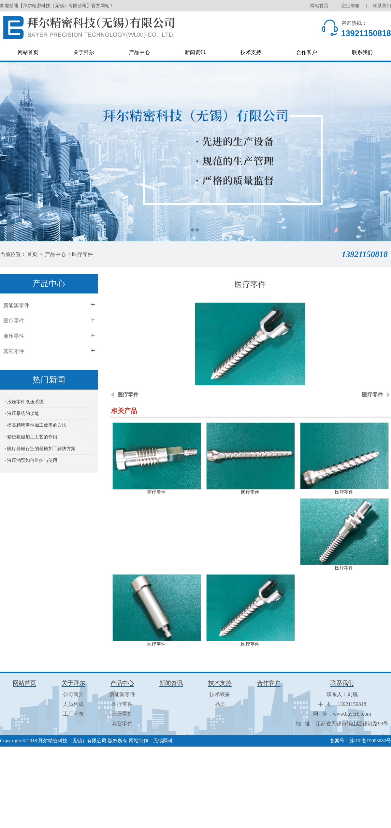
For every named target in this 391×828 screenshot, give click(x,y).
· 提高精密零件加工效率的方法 (35, 425)
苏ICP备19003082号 (370, 740)
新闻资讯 (195, 52)
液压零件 (13, 336)
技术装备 (220, 694)
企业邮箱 (350, 5)
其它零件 (13, 351)
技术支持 (250, 52)
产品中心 (139, 52)
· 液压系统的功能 (22, 413)
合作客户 (306, 52)
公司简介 (73, 694)
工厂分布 (73, 714)
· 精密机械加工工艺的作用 (31, 437)
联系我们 (382, 5)
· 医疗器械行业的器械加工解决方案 (40, 448)
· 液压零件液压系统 (24, 401)
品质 (220, 704)
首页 (32, 254)
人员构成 (73, 704)
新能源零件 (16, 305)
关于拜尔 (83, 52)
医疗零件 (82, 254)
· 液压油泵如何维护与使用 (31, 460)
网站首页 (319, 5)
